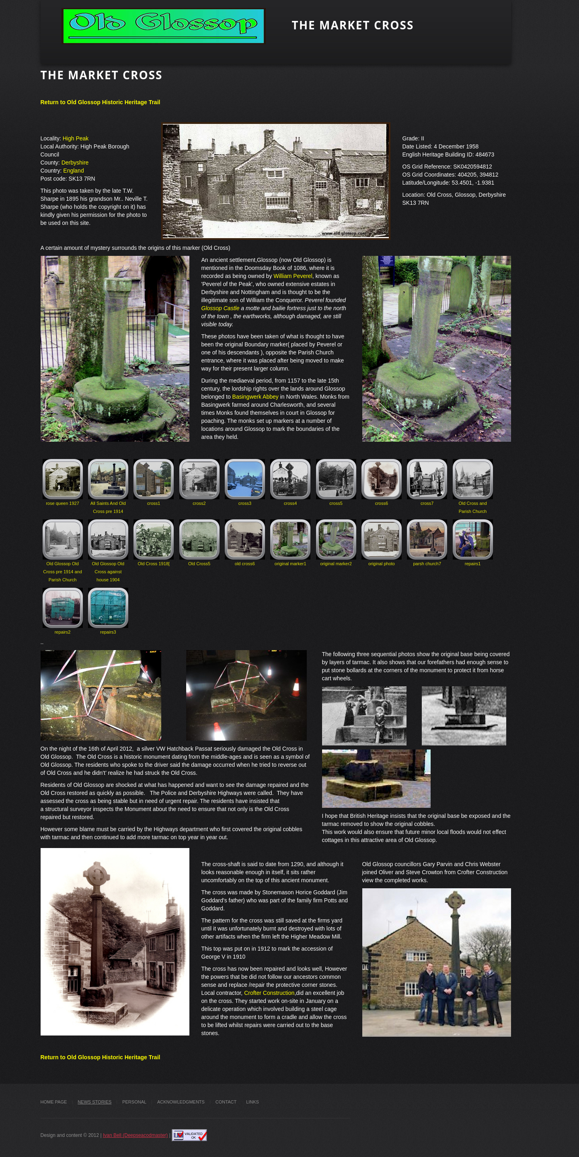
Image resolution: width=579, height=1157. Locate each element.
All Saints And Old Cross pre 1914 (108, 486)
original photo (381, 542)
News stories (94, 1101)
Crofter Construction (269, 993)
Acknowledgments (181, 1101)
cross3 (245, 482)
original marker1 (290, 542)
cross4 (290, 482)
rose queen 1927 (63, 482)
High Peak (76, 138)
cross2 (199, 482)
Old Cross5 (199, 542)
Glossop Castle (220, 308)
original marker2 (336, 542)
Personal (134, 1101)
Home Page (54, 1101)
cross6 (381, 482)
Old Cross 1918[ (153, 542)
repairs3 (108, 611)
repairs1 (473, 542)
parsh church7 (427, 542)
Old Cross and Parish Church (473, 486)
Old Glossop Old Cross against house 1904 (108, 550)
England (73, 170)
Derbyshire (75, 162)
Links (252, 1101)
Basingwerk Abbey (255, 396)
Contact (226, 1101)
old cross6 (245, 542)
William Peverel (292, 276)
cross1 (153, 482)
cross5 (336, 482)
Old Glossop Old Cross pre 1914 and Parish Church (63, 550)
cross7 (427, 482)
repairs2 (63, 611)
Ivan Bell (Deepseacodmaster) (135, 1135)
